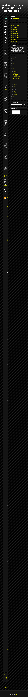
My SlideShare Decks (15, 37)
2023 (14, 60)
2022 (14, 61)
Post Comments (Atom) (6, 686)
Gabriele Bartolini (7, 206)
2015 (14, 66)
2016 (14, 65)
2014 (14, 68)
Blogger (16, 694)
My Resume (13, 39)
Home (6, 680)
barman (5, 89)
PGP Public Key (14, 41)
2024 (14, 58)
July (14, 86)
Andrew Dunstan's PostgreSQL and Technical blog (12, 8)
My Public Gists (14, 31)
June (15, 87)
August (15, 84)
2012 (14, 98)
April (14, 91)
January (15, 94)
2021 (14, 63)
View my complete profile (16, 20)
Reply (7, 651)
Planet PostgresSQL (15, 25)
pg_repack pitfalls (16, 78)
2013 (14, 96)
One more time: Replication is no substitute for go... (17, 75)
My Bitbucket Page (14, 33)
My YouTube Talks (14, 35)
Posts (13, 111)
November (16, 71)
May (14, 89)
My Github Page (14, 29)
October (15, 73)
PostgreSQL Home (14, 27)
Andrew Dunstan (15, 18)
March (15, 92)
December (16, 69)
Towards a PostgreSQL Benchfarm (17, 80)
